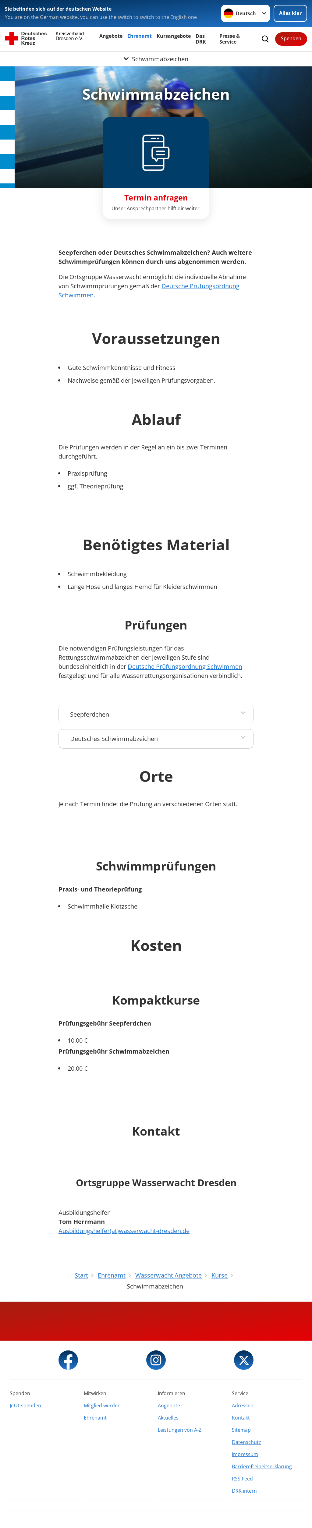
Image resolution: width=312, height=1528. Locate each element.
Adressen (243, 1405)
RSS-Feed (242, 1478)
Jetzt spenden (25, 1405)
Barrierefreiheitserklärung (262, 1466)
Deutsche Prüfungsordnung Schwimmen (185, 666)
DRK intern (244, 1490)
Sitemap (241, 1430)
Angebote (110, 36)
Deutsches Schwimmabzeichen (114, 739)
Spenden (291, 38)
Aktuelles (168, 1417)
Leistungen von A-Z (179, 1430)
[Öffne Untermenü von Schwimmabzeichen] (156, 58)
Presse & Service (229, 39)
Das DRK (201, 39)
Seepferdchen (89, 714)
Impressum (245, 1454)
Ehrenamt (139, 36)
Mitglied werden (102, 1405)
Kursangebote (174, 36)
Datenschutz (246, 1442)
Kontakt (241, 1417)
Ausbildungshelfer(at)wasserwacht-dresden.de (124, 1231)
